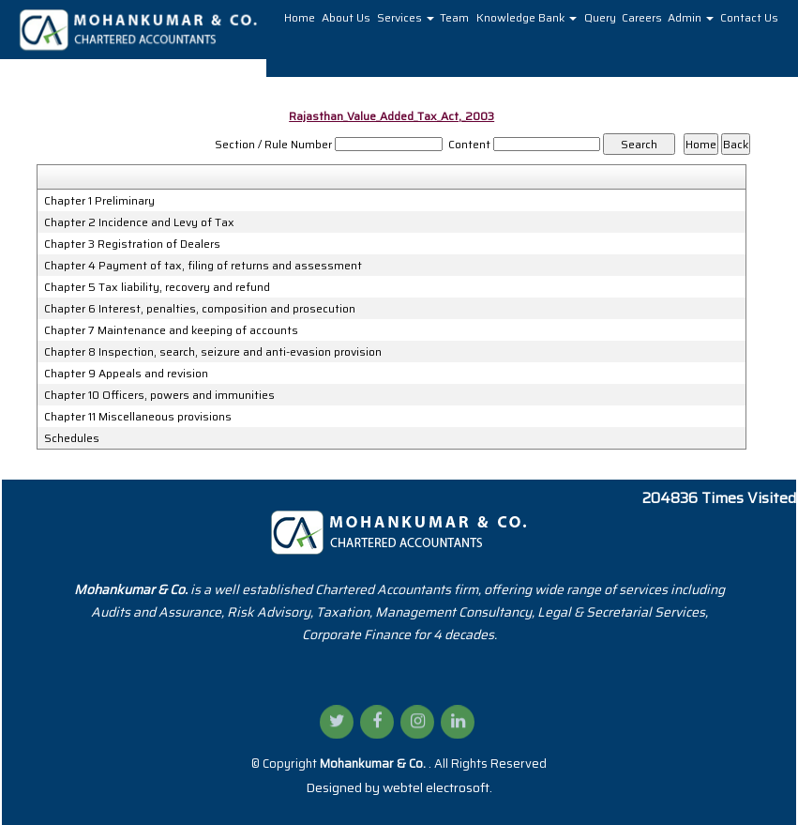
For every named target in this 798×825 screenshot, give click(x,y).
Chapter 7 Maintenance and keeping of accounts (171, 330)
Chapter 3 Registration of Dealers (132, 244)
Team (454, 17)
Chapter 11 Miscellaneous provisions (138, 416)
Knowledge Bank (526, 17)
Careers (642, 17)
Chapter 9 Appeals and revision (126, 373)
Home (299, 17)
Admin (691, 17)
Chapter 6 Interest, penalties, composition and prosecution (199, 308)
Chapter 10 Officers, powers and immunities (159, 395)
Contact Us (749, 17)
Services (405, 17)
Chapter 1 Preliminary (99, 200)
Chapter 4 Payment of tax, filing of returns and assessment (203, 265)
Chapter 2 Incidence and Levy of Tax (139, 222)
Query (600, 17)
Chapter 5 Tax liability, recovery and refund (157, 287)
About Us (346, 17)
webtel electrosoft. (437, 787)
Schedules (71, 438)
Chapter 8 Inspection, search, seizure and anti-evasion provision (213, 351)
